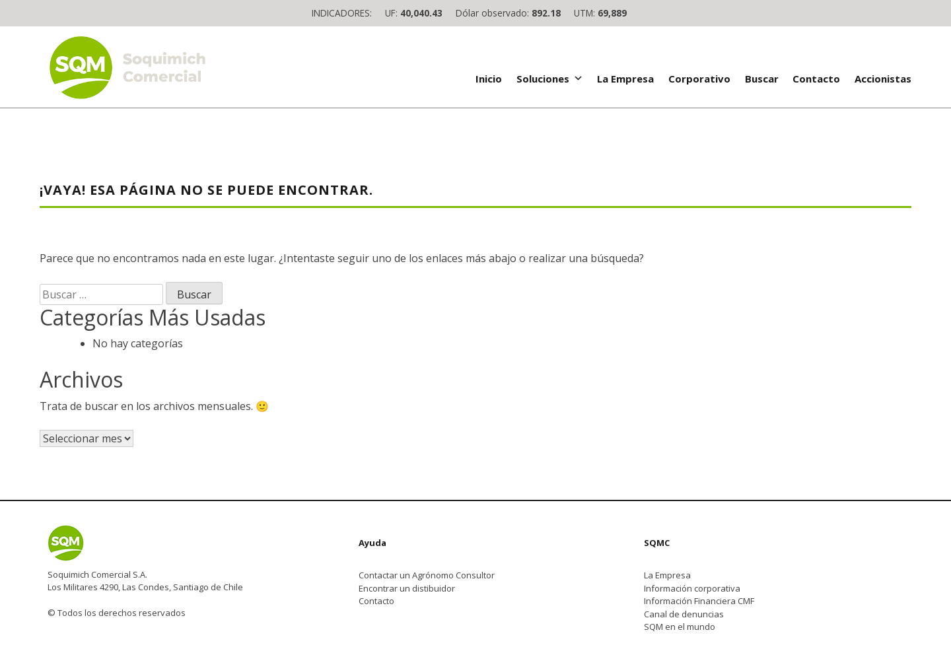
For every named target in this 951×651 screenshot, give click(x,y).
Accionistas (883, 78)
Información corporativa (692, 588)
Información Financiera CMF (699, 601)
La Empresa (625, 78)
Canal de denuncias (684, 614)
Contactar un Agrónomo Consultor (427, 575)
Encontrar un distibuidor (407, 588)
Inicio (489, 78)
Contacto (816, 78)
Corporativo (699, 78)
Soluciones (549, 78)
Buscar (762, 78)
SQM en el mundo (679, 627)
